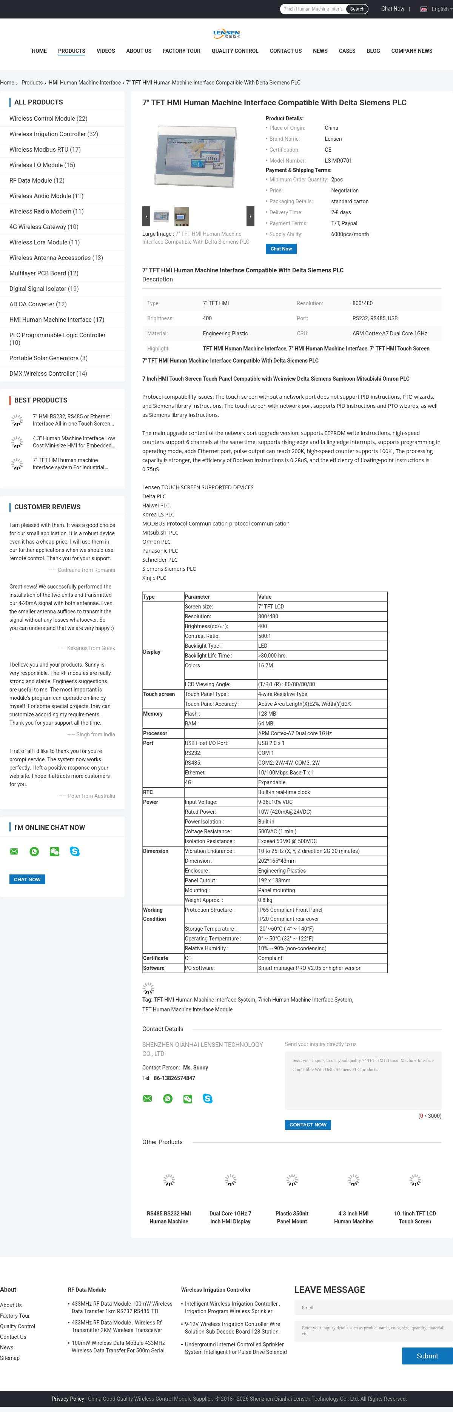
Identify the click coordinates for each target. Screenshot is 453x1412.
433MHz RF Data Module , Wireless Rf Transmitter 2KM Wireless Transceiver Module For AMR (117, 1327)
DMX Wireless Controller (42, 373)
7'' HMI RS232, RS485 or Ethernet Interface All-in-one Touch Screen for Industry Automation (71, 423)
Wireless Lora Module (38, 242)
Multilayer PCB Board (37, 273)
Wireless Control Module (42, 118)
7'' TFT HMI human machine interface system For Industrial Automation (68, 467)
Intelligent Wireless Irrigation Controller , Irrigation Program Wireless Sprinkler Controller (232, 1309)
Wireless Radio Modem (40, 211)
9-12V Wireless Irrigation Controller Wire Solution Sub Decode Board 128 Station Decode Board (232, 1329)
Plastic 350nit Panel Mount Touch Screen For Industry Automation (292, 1218)
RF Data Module (30, 180)
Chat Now (392, 9)
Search (357, 9)
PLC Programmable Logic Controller (57, 335)
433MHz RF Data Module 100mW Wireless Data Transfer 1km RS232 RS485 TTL (122, 1307)
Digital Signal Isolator (37, 288)
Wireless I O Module (36, 165)
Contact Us (286, 51)
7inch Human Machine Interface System (305, 1000)
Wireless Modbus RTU (38, 149)
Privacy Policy (68, 1399)
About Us (139, 51)
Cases (347, 51)
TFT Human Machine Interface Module (187, 1009)
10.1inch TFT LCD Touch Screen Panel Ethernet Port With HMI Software (415, 1218)
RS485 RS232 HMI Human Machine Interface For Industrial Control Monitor (169, 1218)
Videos (106, 51)
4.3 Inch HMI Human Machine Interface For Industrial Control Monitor (353, 1218)
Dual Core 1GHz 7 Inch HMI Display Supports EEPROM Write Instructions (230, 1218)
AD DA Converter (31, 304)
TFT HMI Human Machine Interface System (205, 1000)
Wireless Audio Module (40, 196)
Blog (373, 51)
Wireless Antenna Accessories (50, 257)
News (320, 51)
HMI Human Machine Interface (85, 83)
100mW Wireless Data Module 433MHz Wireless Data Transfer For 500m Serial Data (118, 1348)
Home (39, 51)
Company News (412, 51)
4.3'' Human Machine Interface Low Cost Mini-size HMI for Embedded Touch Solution (74, 445)
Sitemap (10, 1358)
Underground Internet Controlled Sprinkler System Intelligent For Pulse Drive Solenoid (236, 1348)
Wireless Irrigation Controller (47, 134)
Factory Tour (181, 51)
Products (71, 51)
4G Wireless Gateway (37, 226)
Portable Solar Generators (44, 358)
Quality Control (235, 51)
